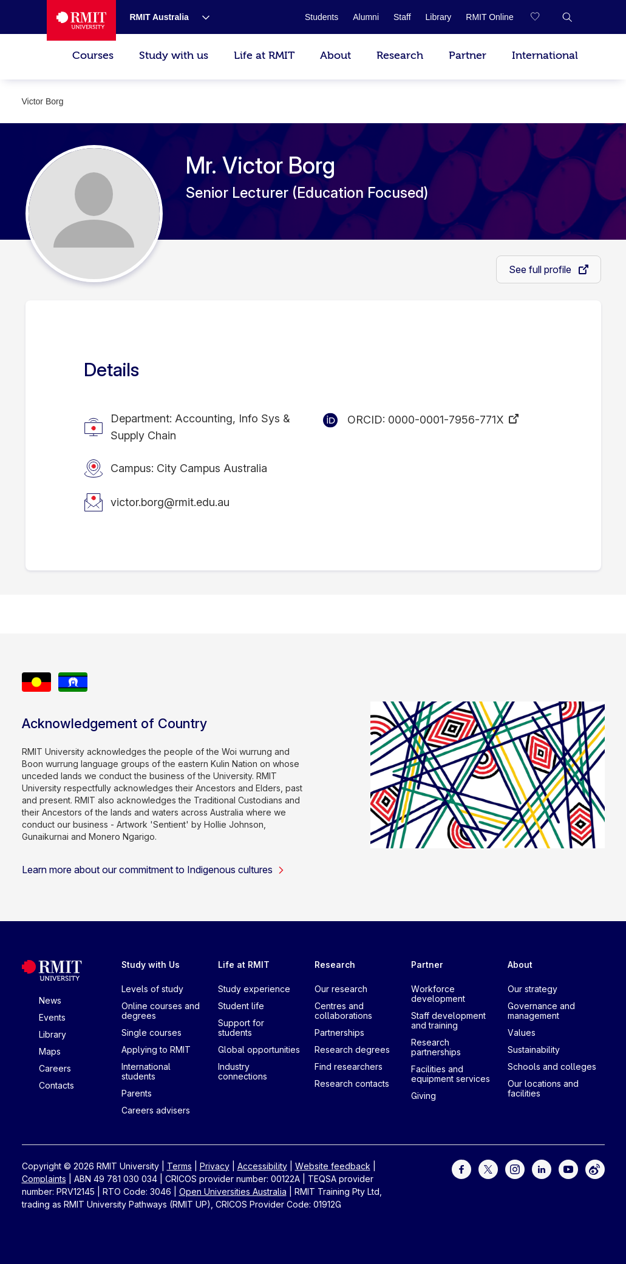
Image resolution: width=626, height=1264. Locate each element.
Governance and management (541, 1011)
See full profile (541, 269)
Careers (55, 1068)
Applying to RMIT (156, 1049)
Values (522, 1032)
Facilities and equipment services (450, 1074)
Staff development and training (448, 1020)
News (50, 1000)
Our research (341, 989)
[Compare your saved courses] (543, 17)
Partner (467, 55)
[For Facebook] (461, 1168)
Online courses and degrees (160, 1011)
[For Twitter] (488, 1168)
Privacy (215, 1166)
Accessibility (262, 1166)
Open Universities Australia (233, 1191)
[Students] (321, 17)
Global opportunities (259, 1049)
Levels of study (152, 989)
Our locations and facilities (543, 1088)
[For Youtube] (568, 1168)
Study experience (254, 989)
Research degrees (352, 1049)
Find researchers (349, 1066)
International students (146, 1071)
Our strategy (532, 989)
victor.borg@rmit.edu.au (170, 502)
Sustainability (534, 1049)
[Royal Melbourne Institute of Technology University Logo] (81, 20)
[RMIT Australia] (159, 17)
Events (52, 1017)
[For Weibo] (595, 1168)
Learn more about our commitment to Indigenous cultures (153, 870)
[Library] (438, 17)
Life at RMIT (264, 55)
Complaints (44, 1179)
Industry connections (242, 1071)
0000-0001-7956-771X (446, 419)
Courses (93, 55)
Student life (241, 1006)
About (335, 55)
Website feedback (332, 1166)
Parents (136, 1093)
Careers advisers (155, 1110)
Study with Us (150, 964)
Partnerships (339, 1032)
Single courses (151, 1032)
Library (52, 1034)
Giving (423, 1095)
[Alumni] (366, 17)
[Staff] (402, 17)
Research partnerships (436, 1047)
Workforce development (438, 994)
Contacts (56, 1085)
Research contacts (352, 1083)
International (545, 55)
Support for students (241, 1028)
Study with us (173, 55)
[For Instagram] (515, 1168)
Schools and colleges (552, 1066)
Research (399, 55)
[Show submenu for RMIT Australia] (200, 17)
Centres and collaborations (343, 1011)
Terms (179, 1166)
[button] (567, 17)
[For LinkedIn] (541, 1168)
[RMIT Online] (489, 17)
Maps (50, 1051)
